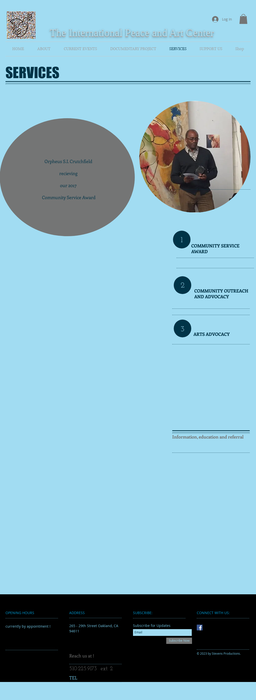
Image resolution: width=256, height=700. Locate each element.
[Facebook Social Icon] (199, 627)
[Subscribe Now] (179, 641)
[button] (243, 19)
